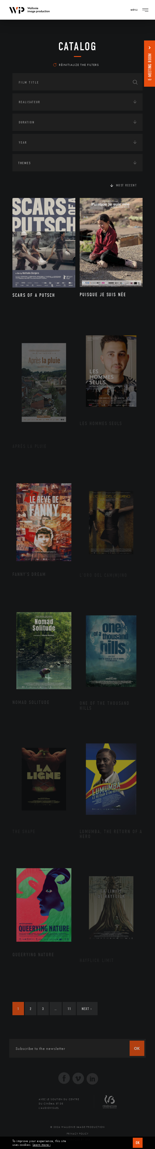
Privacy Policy (78, 1133)
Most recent (126, 185)
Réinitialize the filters (76, 65)
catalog (77, 46)
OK (138, 1142)
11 (69, 1009)
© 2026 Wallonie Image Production (77, 1127)
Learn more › (42, 1145)
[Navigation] (145, 10)
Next (87, 1009)
